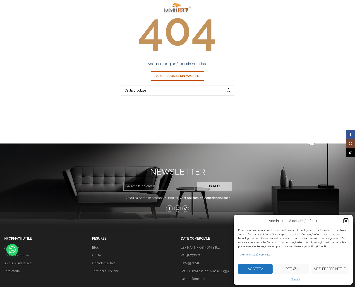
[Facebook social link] (169, 208)
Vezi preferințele (330, 269)
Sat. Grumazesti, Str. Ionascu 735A (205, 271)
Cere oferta (11, 271)
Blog (95, 247)
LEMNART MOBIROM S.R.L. (200, 247)
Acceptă (255, 269)
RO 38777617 (190, 255)
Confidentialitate (103, 263)
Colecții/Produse (16, 255)
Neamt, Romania (193, 279)
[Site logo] (177, 6)
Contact (295, 279)
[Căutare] (177, 90)
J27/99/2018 (190, 263)
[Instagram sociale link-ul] (177, 208)
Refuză (292, 269)
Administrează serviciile (255, 254)
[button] (346, 221)
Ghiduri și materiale (17, 263)
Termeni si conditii (105, 271)
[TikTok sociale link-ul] (185, 208)
